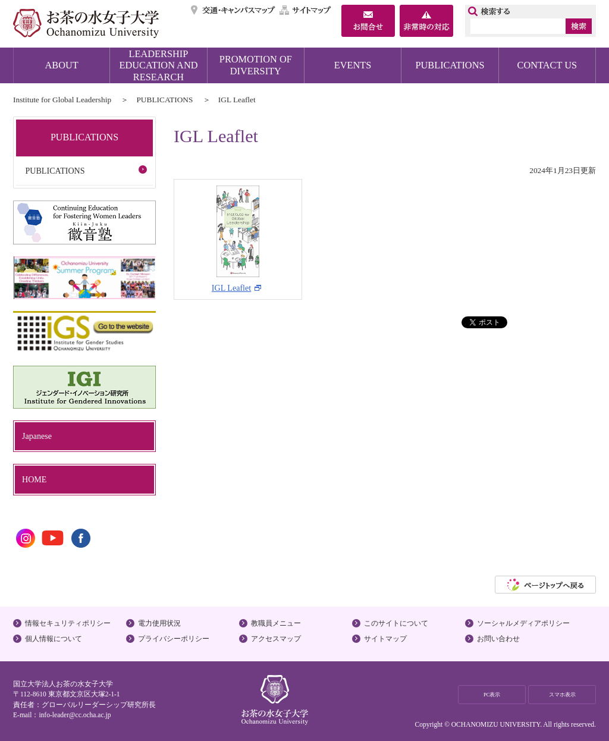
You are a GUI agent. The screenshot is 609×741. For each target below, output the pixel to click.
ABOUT (62, 65)
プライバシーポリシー (173, 638)
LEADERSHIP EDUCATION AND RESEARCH (159, 65)
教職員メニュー (276, 623)
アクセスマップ (276, 638)
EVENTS (353, 65)
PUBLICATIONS (449, 65)
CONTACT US (547, 65)
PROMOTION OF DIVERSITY (255, 65)
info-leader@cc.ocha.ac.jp (75, 714)
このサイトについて (396, 623)
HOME (34, 479)
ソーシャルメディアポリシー (523, 623)
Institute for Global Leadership (62, 99)
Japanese (37, 436)
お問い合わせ (498, 638)
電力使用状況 (159, 623)
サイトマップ (305, 10)
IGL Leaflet (235, 239)
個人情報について (53, 638)
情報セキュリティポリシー (68, 623)
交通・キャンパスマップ (233, 10)
